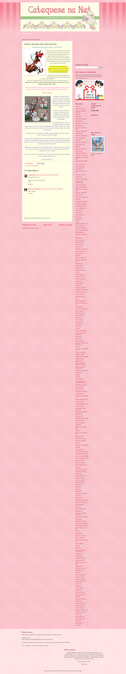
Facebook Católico (80, 296)
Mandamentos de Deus (81, 411)
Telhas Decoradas (79, 592)
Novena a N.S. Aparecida (81, 456)
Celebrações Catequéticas (81, 197)
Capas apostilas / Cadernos (81, 161)
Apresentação (79, 125)
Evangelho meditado (80, 287)
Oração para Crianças (80, 471)
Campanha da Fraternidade (82, 157)
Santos (29, 165)
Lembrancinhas (79, 393)
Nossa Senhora (79, 449)
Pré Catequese (79, 504)
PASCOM (78, 491)
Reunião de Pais (79, 537)
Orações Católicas (80, 475)
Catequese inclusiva (80, 185)
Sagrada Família (79, 560)
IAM (77, 346)
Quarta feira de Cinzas (81, 516)
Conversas (78, 210)
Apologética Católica (80, 123)
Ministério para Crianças (81, 427)
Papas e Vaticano (79, 482)
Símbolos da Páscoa (80, 581)
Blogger (80, 670)
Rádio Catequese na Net (81, 525)
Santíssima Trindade (80, 568)
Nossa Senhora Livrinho (81, 453)
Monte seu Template (80, 440)
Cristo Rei (78, 219)
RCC (77, 531)
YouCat (77, 625)
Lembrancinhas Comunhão (82, 395)
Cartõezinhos (78, 169)
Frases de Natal (79, 313)
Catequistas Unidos (80, 192)
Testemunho (78, 601)
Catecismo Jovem (79, 174)
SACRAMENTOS (80, 558)
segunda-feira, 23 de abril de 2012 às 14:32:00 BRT (47, 175)
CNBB (77, 199)
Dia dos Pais (78, 253)
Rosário (77, 548)
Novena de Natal (79, 460)
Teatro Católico (79, 588)
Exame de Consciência (81, 292)
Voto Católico (79, 623)
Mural (77, 443)
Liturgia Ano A (79, 401)
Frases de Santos (79, 315)
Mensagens (78, 416)
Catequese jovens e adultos (82, 189)
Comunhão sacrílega (80, 203)
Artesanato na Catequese (81, 127)
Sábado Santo (79, 553)
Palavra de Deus (79, 478)
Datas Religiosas (79, 232)
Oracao (77, 467)
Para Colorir (78, 484)
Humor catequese (79, 340)
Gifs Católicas (79, 324)
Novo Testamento (79, 462)
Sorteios (77, 583)
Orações (77, 473)
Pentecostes (78, 497)
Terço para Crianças (80, 599)
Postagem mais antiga (65, 225)
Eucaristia (78, 285)
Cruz (77, 221)
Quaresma (78, 511)
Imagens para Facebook (81, 356)
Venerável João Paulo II (81, 610)
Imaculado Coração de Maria (82, 348)
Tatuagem (78, 585)
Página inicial (47, 225)
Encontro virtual (79, 276)
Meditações (78, 414)
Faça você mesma (79, 294)
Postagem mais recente (29, 225)
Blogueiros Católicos (80, 148)
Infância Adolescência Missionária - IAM (80, 364)
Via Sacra (78, 614)
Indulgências (78, 361)
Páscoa (77, 489)
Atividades (78, 133)
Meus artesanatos (79, 422)
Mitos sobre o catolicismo (81, 432)
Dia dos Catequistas (80, 251)
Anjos (77, 114)
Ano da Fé (78, 116)
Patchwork (78, 495)
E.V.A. (77, 272)
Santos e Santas (34, 165)
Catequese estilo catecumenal (79, 182)
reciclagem (78, 533)
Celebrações (78, 195)
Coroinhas (78, 212)
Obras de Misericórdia (80, 464)
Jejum (77, 374)
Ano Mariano (78, 121)
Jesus (77, 377)
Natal (77, 447)
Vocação (77, 621)
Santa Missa (78, 566)
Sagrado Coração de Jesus (81, 562)
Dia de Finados (79, 244)
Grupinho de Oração (80, 330)
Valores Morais (79, 607)
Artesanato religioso (80, 131)
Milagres (77, 425)
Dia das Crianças (79, 240)
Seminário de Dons (80, 579)
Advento (77, 106)
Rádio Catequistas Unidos (81, 527)
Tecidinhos (78, 590)
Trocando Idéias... (79, 605)
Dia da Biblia (78, 238)
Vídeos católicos (79, 618)
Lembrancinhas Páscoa (81, 399)
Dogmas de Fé (79, 268)
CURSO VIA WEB (80, 228)
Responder (30, 184)
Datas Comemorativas (80, 230)
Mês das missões (79, 420)
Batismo (77, 140)
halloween (78, 336)
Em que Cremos (79, 274)
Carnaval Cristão (79, 164)
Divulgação (78, 263)
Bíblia (77, 146)
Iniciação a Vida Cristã (81, 370)
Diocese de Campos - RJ (81, 260)
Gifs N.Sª (78, 326)
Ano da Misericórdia (80, 118)
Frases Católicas (79, 311)
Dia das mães (78, 242)
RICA (77, 545)
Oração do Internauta (80, 469)
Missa (77, 430)
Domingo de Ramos (80, 270)
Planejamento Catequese (81, 500)
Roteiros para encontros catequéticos (81, 551)
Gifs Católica (78, 322)
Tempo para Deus (79, 594)
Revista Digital (79, 543)
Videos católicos (79, 616)
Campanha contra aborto (81, 155)
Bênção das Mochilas (80, 142)
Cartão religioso (79, 166)
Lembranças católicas (80, 391)
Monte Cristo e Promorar (34, 189)
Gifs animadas (79, 319)
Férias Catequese (79, 301)
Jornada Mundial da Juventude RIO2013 (80, 382)
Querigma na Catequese (81, 523)
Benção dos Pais (79, 144)
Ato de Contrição (79, 137)
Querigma (78, 519)
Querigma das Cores (80, 521)
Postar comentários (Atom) (32, 228)
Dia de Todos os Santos (81, 249)
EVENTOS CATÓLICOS (81, 290)
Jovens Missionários (80, 384)
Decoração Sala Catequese (81, 234)
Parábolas (78, 486)
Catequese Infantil (80, 187)
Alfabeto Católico (79, 108)
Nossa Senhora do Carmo (81, 451)
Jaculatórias (78, 372)
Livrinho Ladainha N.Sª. (81, 403)
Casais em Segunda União (81, 171)
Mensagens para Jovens (81, 418)
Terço (77, 596)
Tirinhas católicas (79, 603)
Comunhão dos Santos (80, 201)
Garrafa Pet (78, 317)
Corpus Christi (79, 214)
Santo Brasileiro (79, 570)
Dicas (77, 255)
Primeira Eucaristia (80, 508)
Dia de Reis (78, 246)
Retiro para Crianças (80, 535)
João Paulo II (78, 379)
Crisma (77, 217)
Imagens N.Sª (79, 354)
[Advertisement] (90, 50)
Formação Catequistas (80, 308)
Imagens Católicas (80, 352)
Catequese (78, 177)
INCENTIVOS (79, 359)
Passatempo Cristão (80, 493)
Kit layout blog (79, 387)
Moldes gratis (79, 436)
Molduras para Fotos (80, 438)
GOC (77, 328)
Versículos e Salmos (80, 612)
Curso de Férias (79, 225)
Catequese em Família (80, 179)
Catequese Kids (31, 175)
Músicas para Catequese (81, 445)
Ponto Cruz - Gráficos (80, 502)
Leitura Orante (79, 389)
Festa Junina (78, 306)
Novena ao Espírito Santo (81, 458)
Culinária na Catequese (81, 223)
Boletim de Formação (80, 153)
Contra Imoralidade (80, 208)
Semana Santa (79, 577)
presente (77, 506)
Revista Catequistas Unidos (82, 540)
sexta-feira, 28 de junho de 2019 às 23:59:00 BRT (52, 189)
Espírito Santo (79, 283)
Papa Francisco (79, 480)
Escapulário (78, 281)
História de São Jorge (47, 92)
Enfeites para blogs (80, 279)
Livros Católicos (79, 406)
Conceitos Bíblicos (80, 206)
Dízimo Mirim (79, 265)
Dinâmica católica (80, 257)
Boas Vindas (78, 151)
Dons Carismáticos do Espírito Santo (86, 72)
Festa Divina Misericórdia (81, 303)
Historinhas (78, 338)
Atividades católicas (80, 135)
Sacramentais (78, 556)
